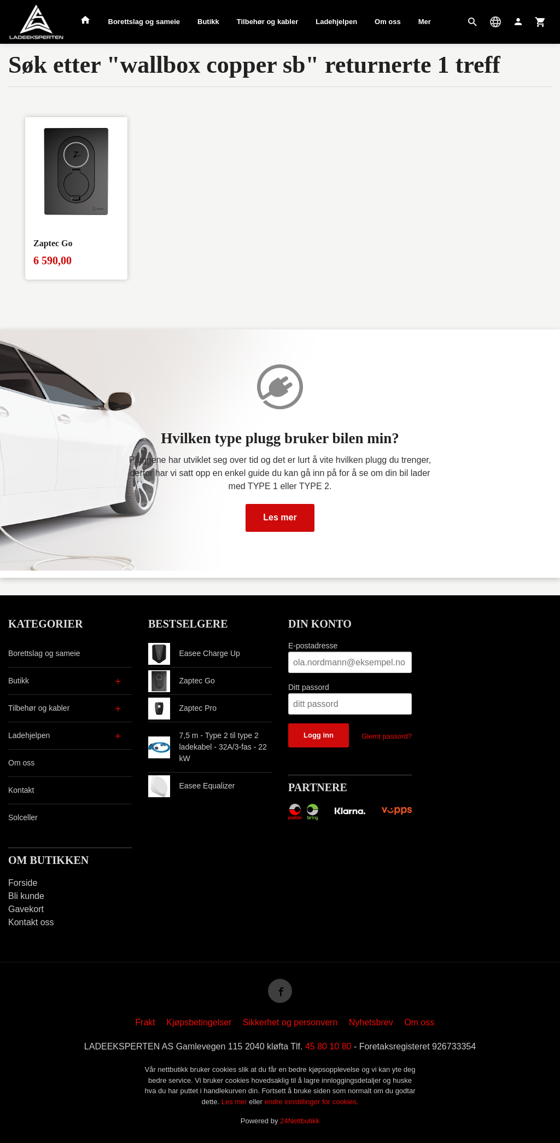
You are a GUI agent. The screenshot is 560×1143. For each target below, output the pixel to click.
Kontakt (21, 790)
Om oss (388, 22)
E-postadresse (312, 645)
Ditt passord (308, 687)
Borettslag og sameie (144, 22)
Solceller (23, 817)
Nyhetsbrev (371, 1022)
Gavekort (26, 909)
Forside (22, 882)
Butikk (208, 22)
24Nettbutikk (299, 1121)
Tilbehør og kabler (267, 22)
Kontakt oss (31, 922)
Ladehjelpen (336, 22)
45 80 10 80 (328, 1046)
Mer (424, 22)
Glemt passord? (386, 736)
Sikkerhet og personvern (290, 1022)
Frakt (145, 1022)
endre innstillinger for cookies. (311, 1102)
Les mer (279, 517)
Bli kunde (26, 896)
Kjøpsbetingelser (198, 1022)
